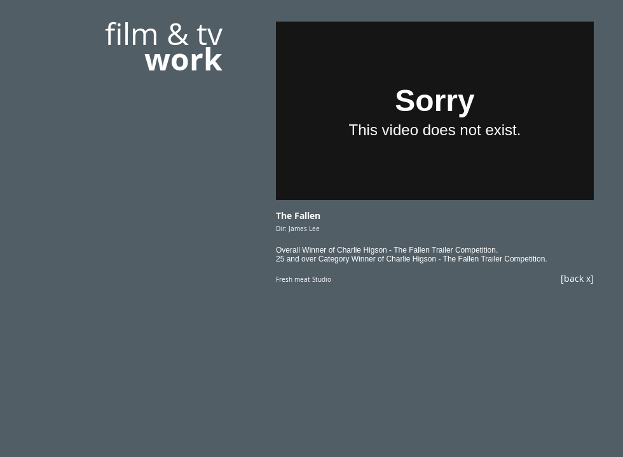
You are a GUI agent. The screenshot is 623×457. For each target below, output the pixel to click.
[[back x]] (552, 278)
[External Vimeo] (435, 111)
